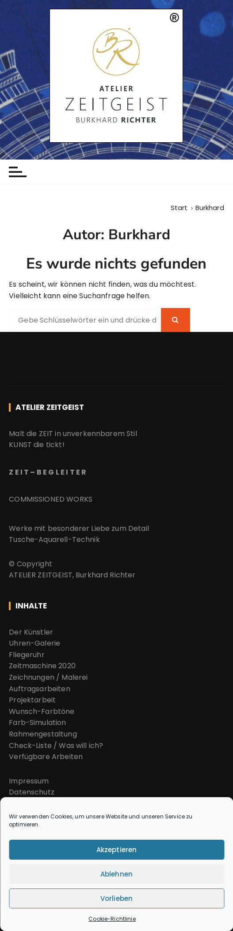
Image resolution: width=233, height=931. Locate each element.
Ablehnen (116, 874)
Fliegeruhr (27, 655)
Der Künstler (31, 632)
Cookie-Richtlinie (112, 919)
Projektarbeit (32, 700)
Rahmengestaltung (42, 734)
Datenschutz (31, 792)
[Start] (179, 207)
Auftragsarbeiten (39, 689)
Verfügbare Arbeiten (46, 757)
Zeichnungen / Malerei (48, 677)
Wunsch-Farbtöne (41, 711)
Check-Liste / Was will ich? (56, 745)
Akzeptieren (116, 849)
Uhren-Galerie (34, 643)
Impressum (29, 781)
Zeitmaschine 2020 (42, 666)
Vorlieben (116, 898)
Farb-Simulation (37, 722)
